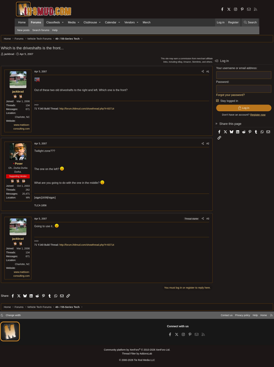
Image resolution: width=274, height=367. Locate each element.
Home (22, 22)
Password (206, 83)
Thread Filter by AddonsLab (137, 354)
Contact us (208, 316)
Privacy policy (225, 316)
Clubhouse (90, 22)
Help (55, 30)
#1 (191, 73)
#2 (191, 145)
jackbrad (26, 55)
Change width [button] (30, 316)
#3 (191, 220)
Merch (146, 22)
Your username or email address (220, 69)
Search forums (40, 30)
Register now (241, 116)
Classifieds (53, 22)
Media (72, 22)
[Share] (186, 73)
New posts (23, 30)
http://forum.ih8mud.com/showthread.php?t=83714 (103, 110)
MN (44, 199)
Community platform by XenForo (137, 350)
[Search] (250, 22)
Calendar (110, 22)
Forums (36, 22)
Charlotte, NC (38, 118)
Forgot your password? (214, 96)
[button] (62, 22)
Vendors (129, 22)
